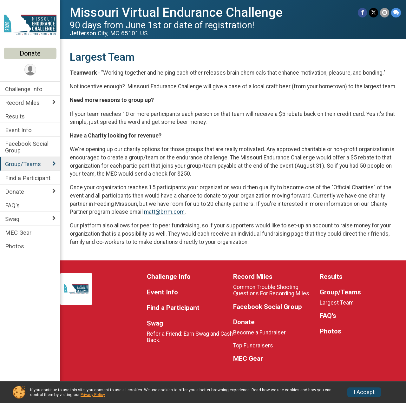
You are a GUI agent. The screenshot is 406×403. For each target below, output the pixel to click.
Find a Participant (27, 178)
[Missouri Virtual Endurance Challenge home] (30, 24)
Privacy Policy (93, 394)
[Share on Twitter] (373, 12)
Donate (30, 53)
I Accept (364, 392)
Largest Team (337, 302)
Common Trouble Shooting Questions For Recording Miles (271, 290)
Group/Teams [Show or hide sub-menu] (23, 164)
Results (15, 116)
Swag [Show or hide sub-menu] (12, 219)
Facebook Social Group (27, 147)
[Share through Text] (396, 12)
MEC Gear (18, 232)
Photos (14, 246)
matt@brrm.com (164, 212)
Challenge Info (24, 89)
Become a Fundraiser (259, 332)
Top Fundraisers (253, 345)
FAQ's (12, 205)
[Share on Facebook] (362, 12)
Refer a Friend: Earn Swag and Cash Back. (190, 337)
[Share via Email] (384, 12)
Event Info (18, 130)
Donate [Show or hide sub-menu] (14, 191)
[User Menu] (30, 70)
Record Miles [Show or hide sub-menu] (22, 102)
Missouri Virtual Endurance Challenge (176, 12)
